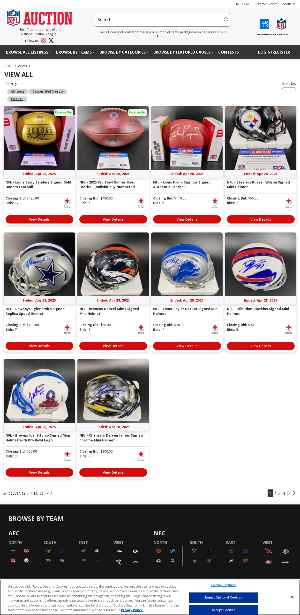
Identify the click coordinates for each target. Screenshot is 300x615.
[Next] (294, 493)
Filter (10, 83)
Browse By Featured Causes (181, 52)
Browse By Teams (74, 52)
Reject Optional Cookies (223, 597)
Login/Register (274, 52)
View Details (39, 219)
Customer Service (266, 4)
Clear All (17, 99)
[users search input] (162, 20)
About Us (288, 4)
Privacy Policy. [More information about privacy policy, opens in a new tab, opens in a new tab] (132, 610)
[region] (150, 597)
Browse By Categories (122, 52)
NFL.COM (242, 4)
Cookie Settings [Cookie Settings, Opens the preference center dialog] (223, 585)
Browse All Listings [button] (27, 52)
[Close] (292, 597)
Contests (228, 52)
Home (8, 66)
